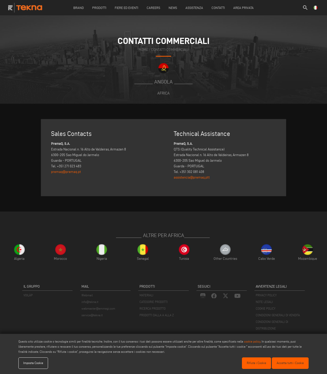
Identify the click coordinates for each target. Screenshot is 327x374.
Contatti (218, 7)
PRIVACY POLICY (266, 295)
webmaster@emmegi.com (98, 308)
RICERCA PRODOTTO (152, 308)
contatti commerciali (169, 49)
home (143, 49)
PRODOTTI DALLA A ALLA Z (156, 315)
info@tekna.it (89, 301)
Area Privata (243, 7)
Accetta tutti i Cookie (290, 363)
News (173, 7)
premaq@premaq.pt (66, 172)
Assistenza (194, 7)
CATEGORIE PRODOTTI (153, 301)
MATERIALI (146, 295)
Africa (163, 93)
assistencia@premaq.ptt (192, 177)
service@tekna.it (92, 315)
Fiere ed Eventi (126, 7)
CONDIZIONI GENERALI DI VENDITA (278, 315)
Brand (78, 7)
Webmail (87, 295)
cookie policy (252, 341)
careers (153, 7)
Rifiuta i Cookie (256, 363)
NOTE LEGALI (264, 301)
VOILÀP (28, 295)
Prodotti (99, 7)
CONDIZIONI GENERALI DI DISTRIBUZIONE (272, 325)
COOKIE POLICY (265, 308)
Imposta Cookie (33, 363)
